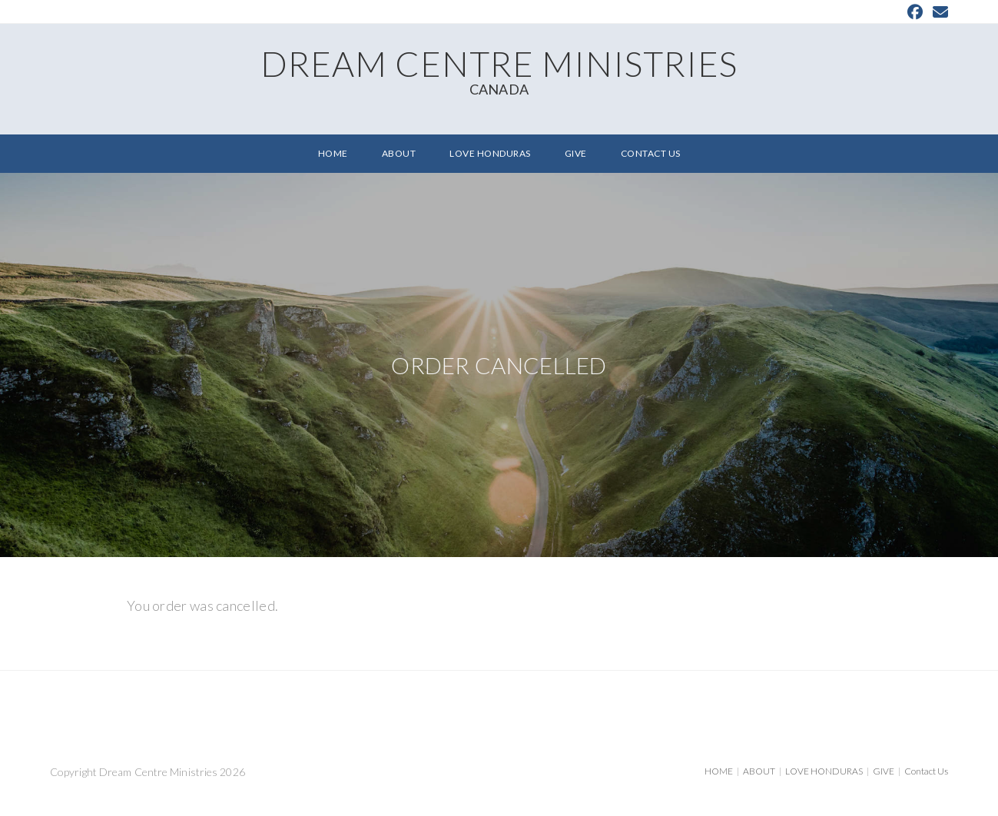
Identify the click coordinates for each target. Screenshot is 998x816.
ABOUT (759, 771)
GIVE (883, 771)
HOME (719, 771)
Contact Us (926, 771)
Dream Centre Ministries (499, 69)
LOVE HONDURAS (824, 771)
